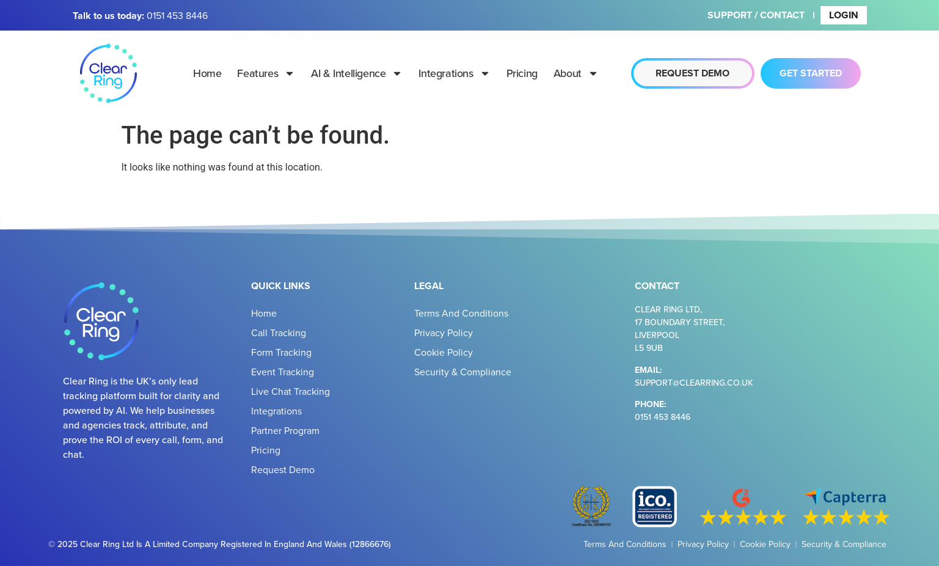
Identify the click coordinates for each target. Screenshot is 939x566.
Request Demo (283, 469)
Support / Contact (756, 15)
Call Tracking (278, 332)
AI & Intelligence (357, 73)
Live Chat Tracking (290, 391)
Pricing (522, 73)
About (576, 73)
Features (266, 73)
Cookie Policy (443, 352)
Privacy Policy (443, 332)
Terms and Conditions (461, 313)
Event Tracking (282, 371)
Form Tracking (281, 352)
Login (843, 15)
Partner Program (285, 430)
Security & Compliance (462, 371)
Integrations (454, 73)
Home (207, 73)
